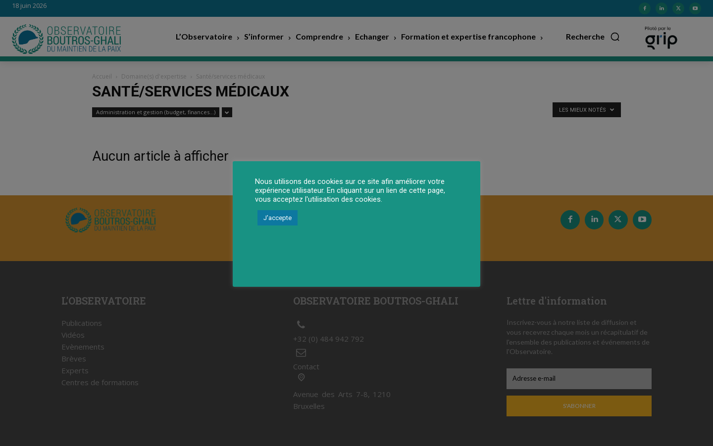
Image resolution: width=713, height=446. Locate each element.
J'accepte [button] (277, 218)
